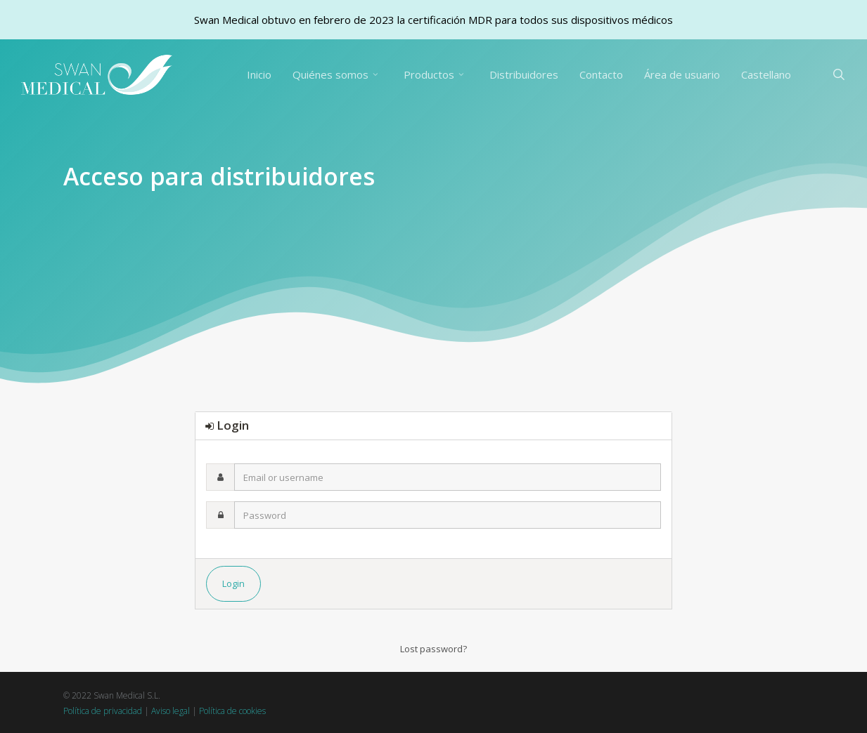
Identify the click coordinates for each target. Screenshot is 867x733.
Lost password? (433, 648)
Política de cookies (232, 711)
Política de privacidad (102, 711)
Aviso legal (170, 711)
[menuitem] (766, 75)
